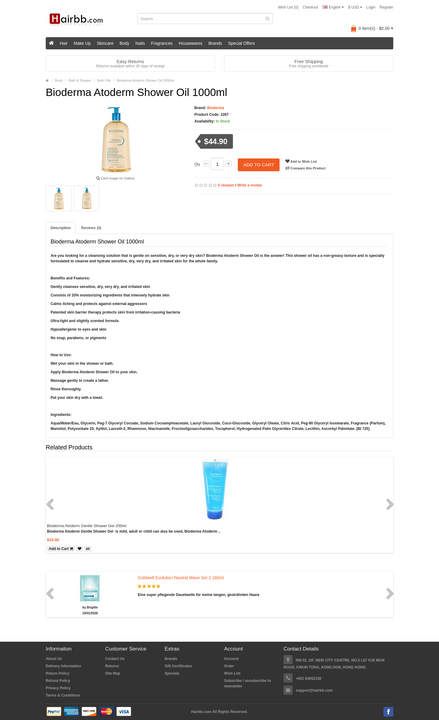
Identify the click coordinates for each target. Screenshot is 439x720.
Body (124, 43)
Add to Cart (258, 164)
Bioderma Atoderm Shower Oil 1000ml (145, 80)
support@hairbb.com (314, 690)
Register (386, 7)
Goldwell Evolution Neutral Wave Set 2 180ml (181, 577)
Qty (197, 164)
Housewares (190, 43)
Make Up (82, 43)
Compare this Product (306, 168)
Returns (112, 666)
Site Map (112, 673)
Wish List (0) (288, 7)
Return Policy (57, 673)
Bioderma (215, 108)
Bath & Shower (80, 80)
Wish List (232, 673)
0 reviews (226, 185)
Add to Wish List (301, 161)
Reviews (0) (91, 228)
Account (231, 659)
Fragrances (162, 43)
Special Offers (241, 43)
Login (370, 7)
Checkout (310, 7)
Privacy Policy (58, 688)
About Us (54, 659)
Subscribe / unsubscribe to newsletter (247, 683)
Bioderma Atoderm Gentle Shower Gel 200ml (86, 525)
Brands (215, 43)
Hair (64, 43)
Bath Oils (104, 80)
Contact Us (114, 659)
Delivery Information (63, 666)
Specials (172, 673)
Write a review (249, 185)
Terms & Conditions (63, 695)
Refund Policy (58, 681)
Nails (140, 43)
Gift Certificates (178, 666)
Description (61, 228)
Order (229, 666)
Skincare (105, 43)
